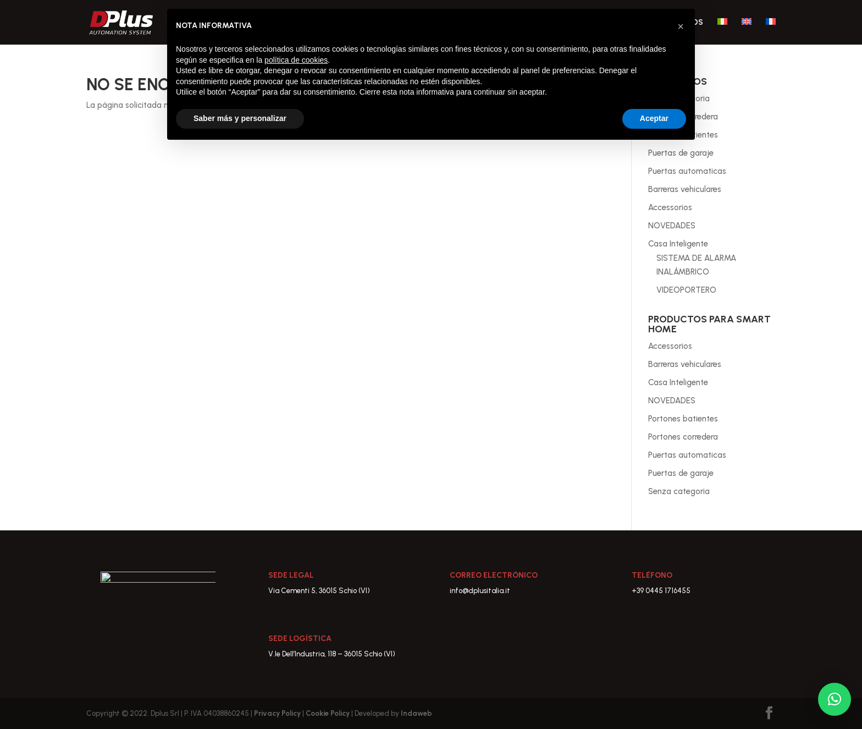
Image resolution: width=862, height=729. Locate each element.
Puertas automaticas (687, 171)
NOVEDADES (671, 226)
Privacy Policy (278, 713)
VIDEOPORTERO (686, 290)
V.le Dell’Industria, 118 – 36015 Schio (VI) (331, 654)
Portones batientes (683, 419)
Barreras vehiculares (684, 189)
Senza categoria (679, 491)
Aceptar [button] (654, 118)
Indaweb (416, 713)
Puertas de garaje (681, 153)
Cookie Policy (328, 713)
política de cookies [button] (296, 60)
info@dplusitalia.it (480, 591)
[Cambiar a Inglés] (747, 31)
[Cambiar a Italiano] (722, 31)
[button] (834, 699)
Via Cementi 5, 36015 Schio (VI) (319, 591)
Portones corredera (683, 437)
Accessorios (670, 207)
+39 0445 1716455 (661, 591)
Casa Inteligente (678, 244)
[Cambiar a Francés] (771, 31)
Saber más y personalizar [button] (240, 118)
